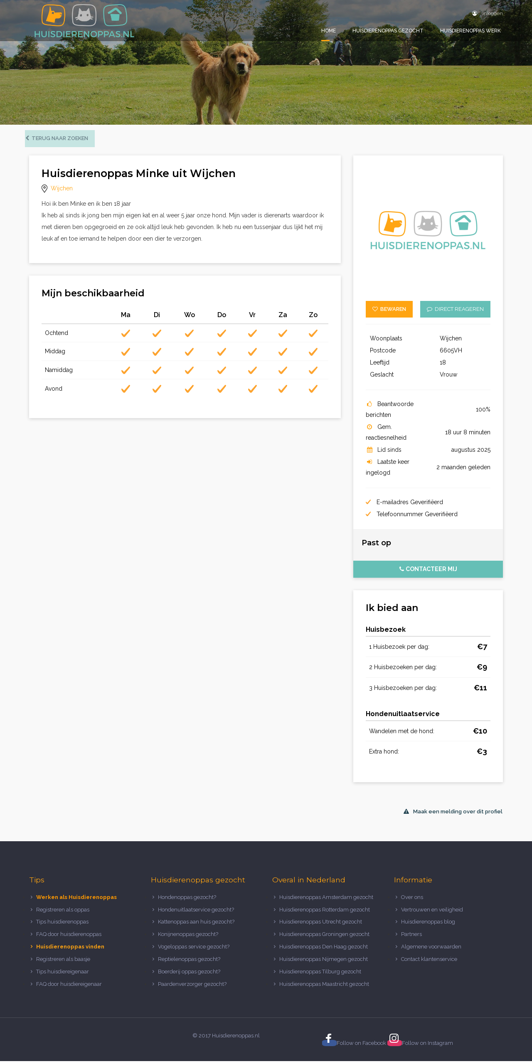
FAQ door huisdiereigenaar (69, 987)
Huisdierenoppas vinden (70, 949)
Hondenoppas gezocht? (187, 900)
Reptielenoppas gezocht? (189, 962)
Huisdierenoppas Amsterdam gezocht (326, 900)
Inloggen (487, 13)
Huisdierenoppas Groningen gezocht (324, 937)
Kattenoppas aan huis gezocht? (196, 924)
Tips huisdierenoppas (62, 924)
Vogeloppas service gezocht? (193, 949)
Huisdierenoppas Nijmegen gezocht (323, 962)
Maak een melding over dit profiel (453, 814)
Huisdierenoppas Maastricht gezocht (324, 987)
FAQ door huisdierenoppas (69, 937)
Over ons (412, 900)
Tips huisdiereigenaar (62, 974)
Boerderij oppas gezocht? (189, 974)
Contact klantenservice (429, 962)
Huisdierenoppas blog (428, 924)
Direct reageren (455, 312)
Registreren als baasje (63, 962)
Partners (411, 937)
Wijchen (62, 191)
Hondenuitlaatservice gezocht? (196, 912)
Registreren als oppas (62, 912)
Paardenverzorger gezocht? (192, 987)
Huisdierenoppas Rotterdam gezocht (324, 912)
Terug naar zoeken (61, 141)
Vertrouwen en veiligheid (432, 912)
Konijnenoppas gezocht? (188, 937)
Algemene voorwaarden (431, 949)
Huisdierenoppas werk (470, 31)
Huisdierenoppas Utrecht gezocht (320, 924)
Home (328, 31)
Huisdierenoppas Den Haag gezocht (323, 949)
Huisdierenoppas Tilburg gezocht (320, 974)
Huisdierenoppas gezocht (388, 31)
